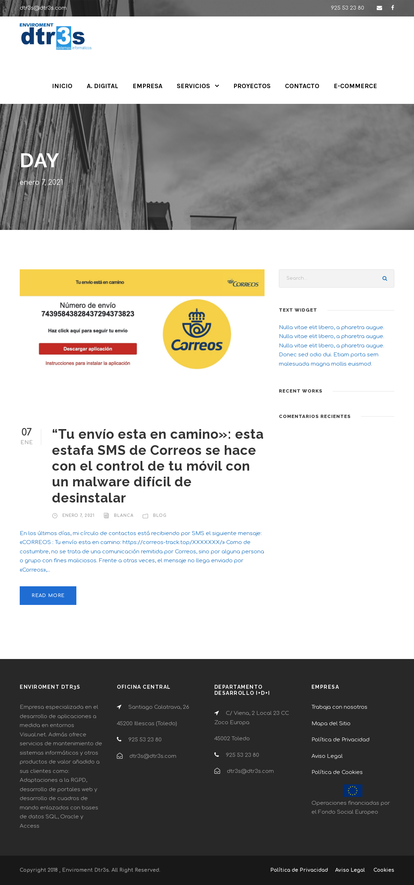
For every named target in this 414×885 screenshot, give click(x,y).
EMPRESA (147, 86)
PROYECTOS (252, 86)
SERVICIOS (193, 86)
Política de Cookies (337, 772)
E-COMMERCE (355, 86)
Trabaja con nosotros (339, 707)
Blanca (124, 515)
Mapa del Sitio (331, 724)
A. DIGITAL (102, 86)
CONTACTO (302, 86)
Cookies (383, 870)
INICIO (62, 86)
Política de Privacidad (340, 740)
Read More (48, 595)
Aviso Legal (327, 756)
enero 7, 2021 (78, 515)
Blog (160, 515)
